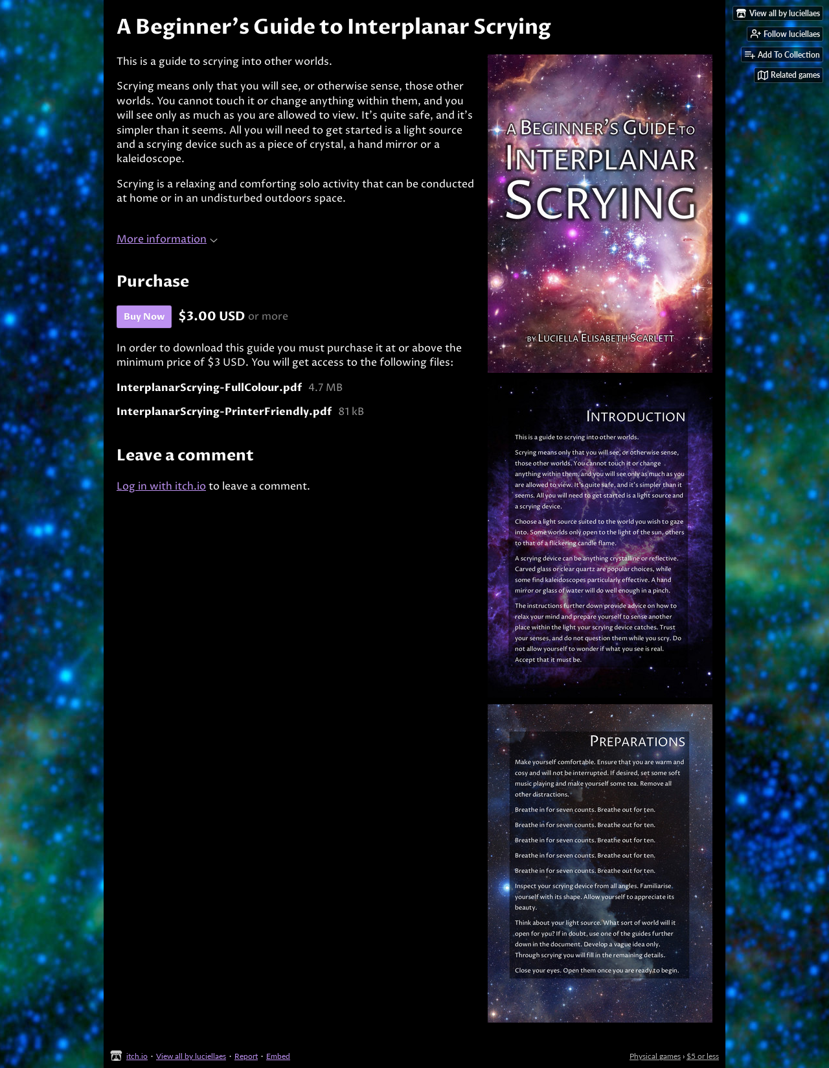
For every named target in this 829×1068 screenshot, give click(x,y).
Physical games (655, 1056)
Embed (278, 1056)
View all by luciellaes (191, 1056)
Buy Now (144, 317)
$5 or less (703, 1056)
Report (246, 1056)
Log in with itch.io (161, 486)
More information (167, 239)
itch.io (137, 1056)
